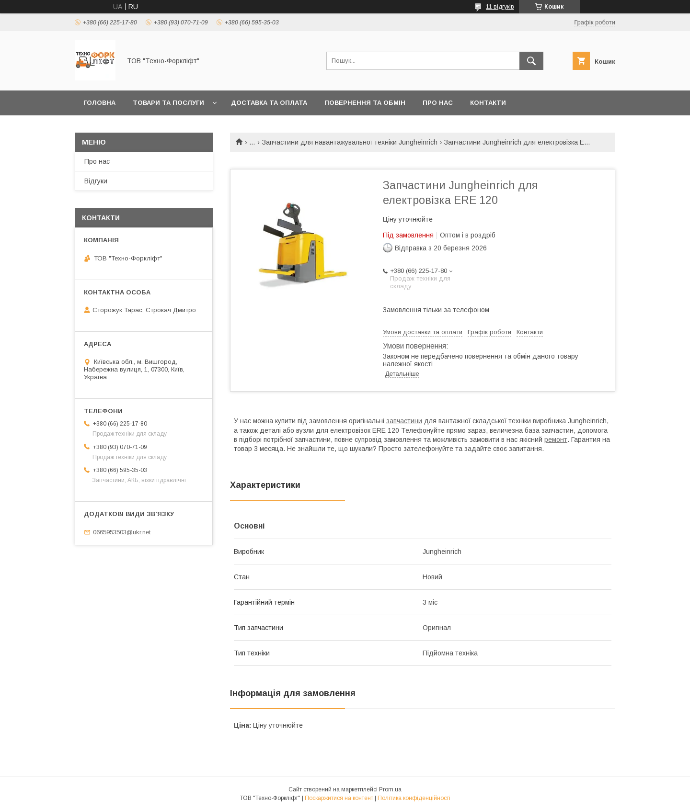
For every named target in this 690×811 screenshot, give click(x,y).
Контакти (488, 102)
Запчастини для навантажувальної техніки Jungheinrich (349, 142)
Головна (99, 102)
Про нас (438, 102)
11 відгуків (500, 6)
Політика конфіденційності (414, 798)
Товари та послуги (168, 102)
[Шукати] (531, 61)
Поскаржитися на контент (339, 798)
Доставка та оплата (269, 102)
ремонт (555, 439)
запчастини (404, 421)
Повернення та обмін (364, 102)
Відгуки (95, 181)
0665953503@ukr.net (121, 532)
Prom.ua (390, 789)
